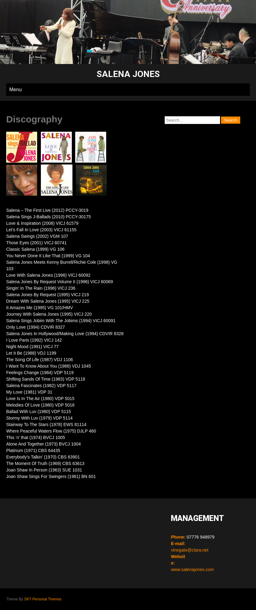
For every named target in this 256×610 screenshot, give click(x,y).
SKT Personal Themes (42, 599)
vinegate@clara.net (189, 550)
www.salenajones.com (192, 569)
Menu (15, 89)
